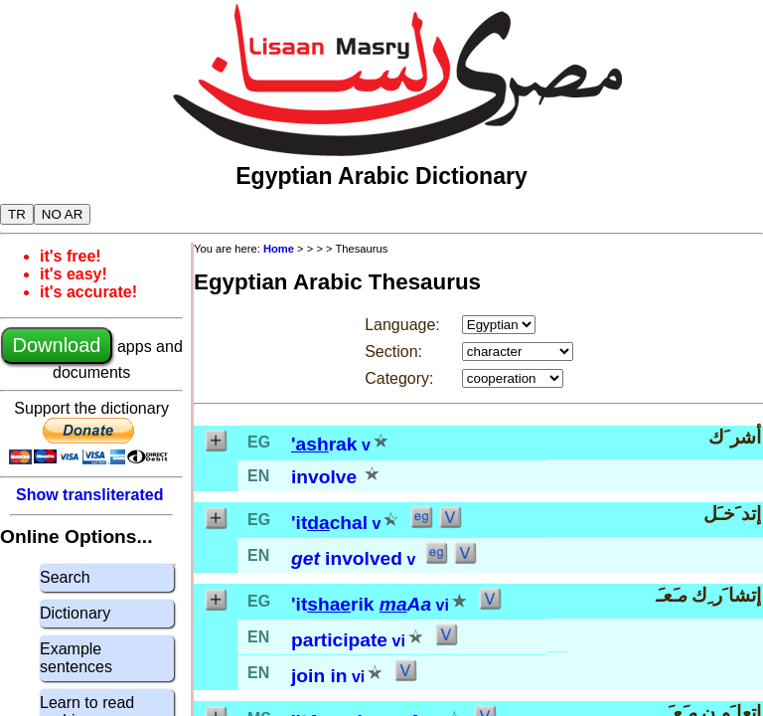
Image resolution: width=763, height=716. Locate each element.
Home (278, 249)
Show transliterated (89, 494)
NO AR (62, 214)
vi (442, 605)
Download (57, 345)
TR (17, 214)
